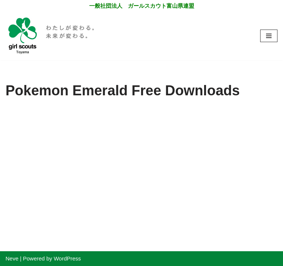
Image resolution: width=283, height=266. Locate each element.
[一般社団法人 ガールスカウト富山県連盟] (52, 36)
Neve (12, 258)
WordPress (67, 258)
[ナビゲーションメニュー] (268, 36)
